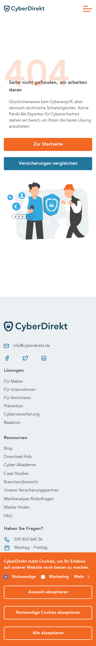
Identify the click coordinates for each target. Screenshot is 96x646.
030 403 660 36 (23, 539)
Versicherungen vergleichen (48, 163)
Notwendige (24, 577)
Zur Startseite (48, 144)
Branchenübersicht (21, 482)
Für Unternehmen (20, 390)
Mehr (82, 577)
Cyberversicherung (21, 414)
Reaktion (12, 423)
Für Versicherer (17, 398)
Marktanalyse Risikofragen (29, 499)
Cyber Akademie (20, 465)
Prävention (13, 406)
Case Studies (16, 474)
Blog (8, 449)
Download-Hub (18, 457)
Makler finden (17, 508)
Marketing (59, 577)
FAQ (8, 516)
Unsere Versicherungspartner (31, 490)
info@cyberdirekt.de (27, 345)
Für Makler (13, 382)
